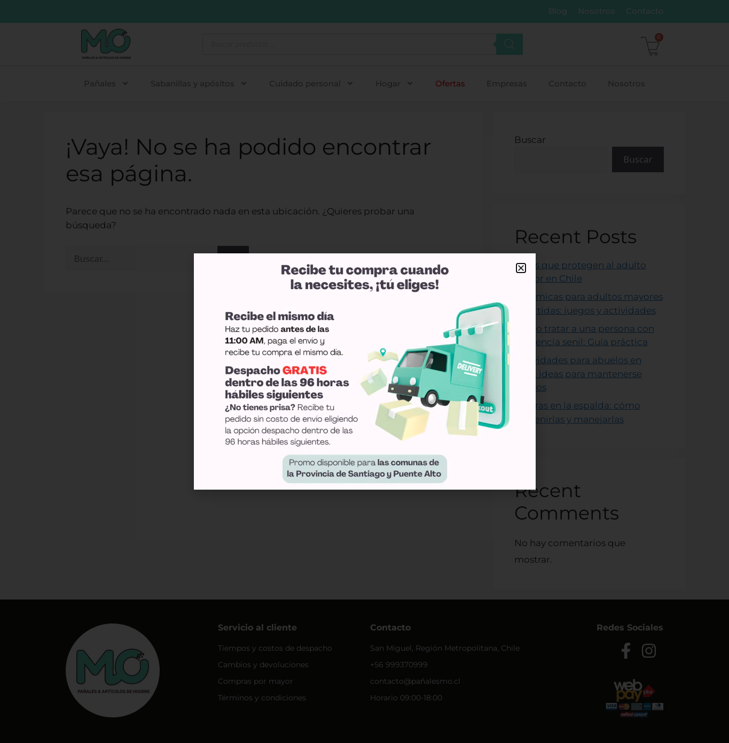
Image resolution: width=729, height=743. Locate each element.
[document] (364, 371)
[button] (521, 268)
